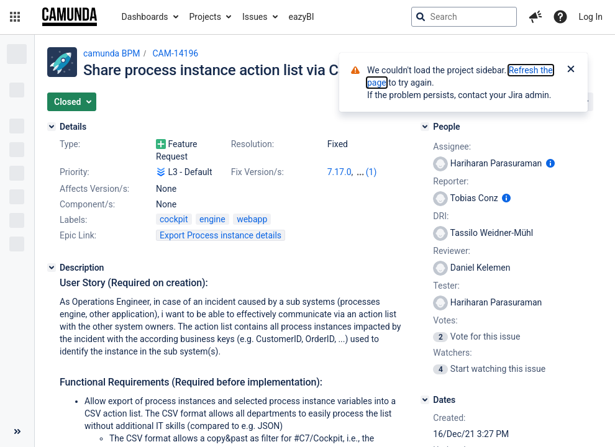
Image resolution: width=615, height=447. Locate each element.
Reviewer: (451, 251)
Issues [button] (255, 17)
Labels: (73, 220)
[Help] (560, 17)
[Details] (51, 126)
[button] (15, 16)
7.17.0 (339, 172)
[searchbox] (464, 17)
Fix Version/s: (257, 172)
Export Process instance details (220, 235)
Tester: (446, 286)
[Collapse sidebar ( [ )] (17, 431)
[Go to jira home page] (69, 16)
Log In (591, 17)
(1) (371, 172)
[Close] (571, 70)
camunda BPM (111, 53)
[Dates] (425, 399)
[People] (425, 126)
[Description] (51, 267)
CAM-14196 (175, 53)
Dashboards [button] (145, 17)
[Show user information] (550, 163)
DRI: (441, 216)
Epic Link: (78, 235)
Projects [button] (205, 17)
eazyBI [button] (301, 17)
